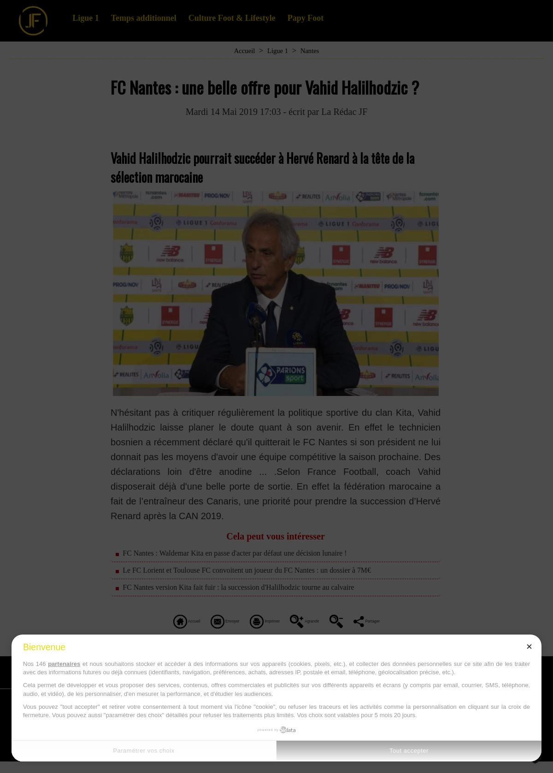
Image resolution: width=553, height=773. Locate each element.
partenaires (64, 663)
